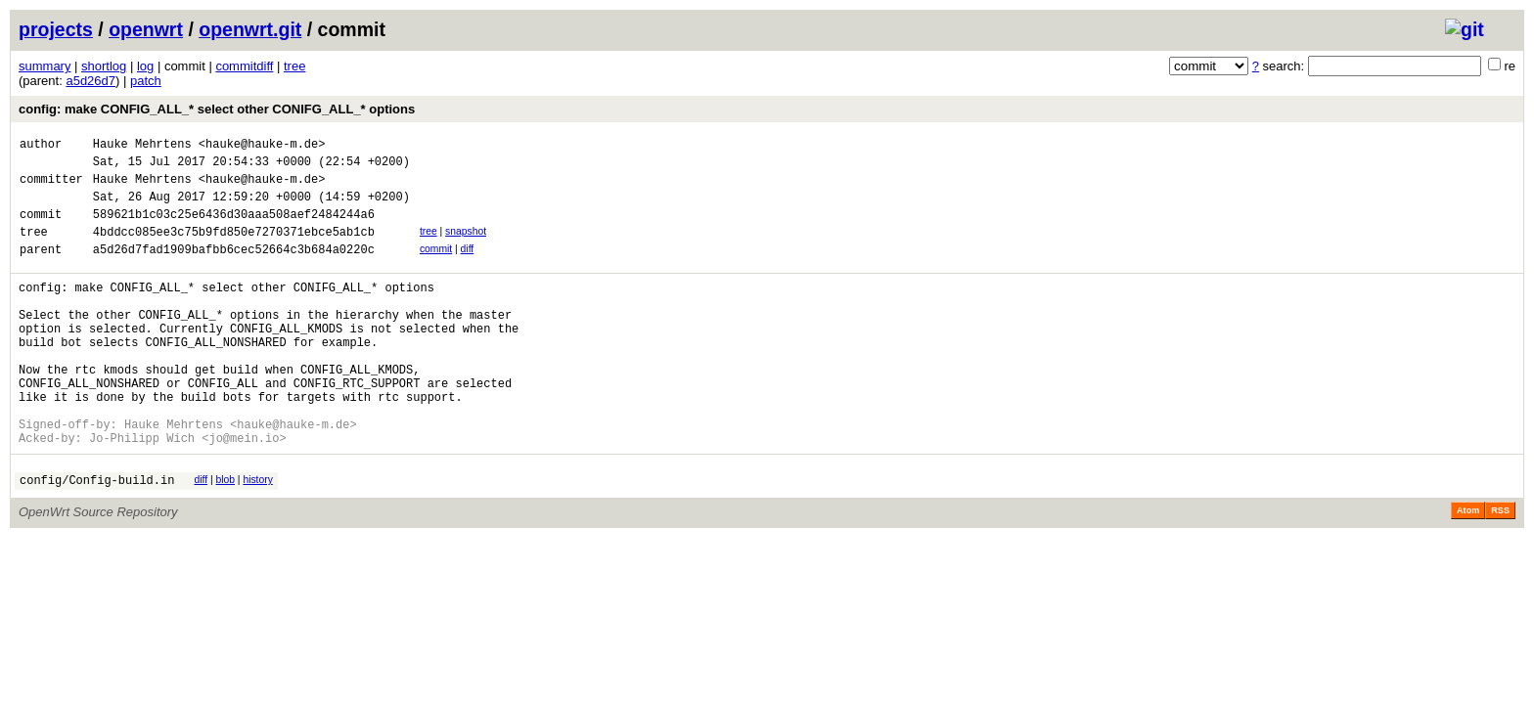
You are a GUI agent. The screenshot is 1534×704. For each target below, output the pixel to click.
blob (225, 535)
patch (145, 80)
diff (467, 266)
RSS (1500, 569)
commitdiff (244, 66)
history (257, 535)
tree (294, 66)
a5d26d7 (90, 80)
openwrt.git (250, 29)
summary (44, 66)
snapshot (465, 246)
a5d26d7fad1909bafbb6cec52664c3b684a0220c (234, 269)
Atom (1468, 569)
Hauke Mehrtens (142, 146)
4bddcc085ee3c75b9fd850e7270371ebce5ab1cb (234, 249)
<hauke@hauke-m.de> (262, 146)
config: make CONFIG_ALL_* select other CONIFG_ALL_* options (217, 109)
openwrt (146, 29)
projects (56, 29)
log (145, 66)
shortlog (103, 66)
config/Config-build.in (97, 538)
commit (436, 266)
